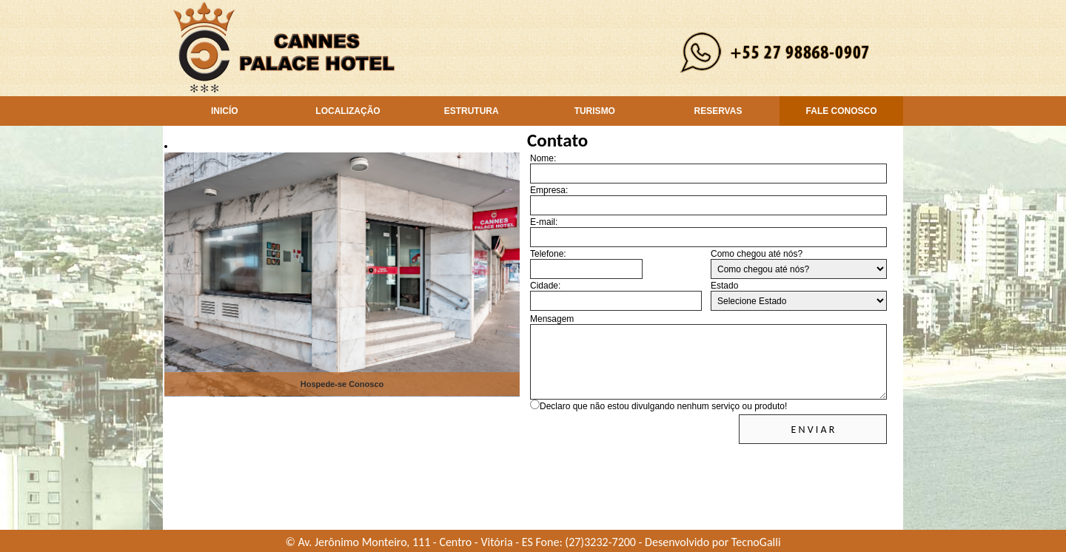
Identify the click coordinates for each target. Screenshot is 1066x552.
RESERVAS (718, 111)
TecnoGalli (756, 542)
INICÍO (224, 111)
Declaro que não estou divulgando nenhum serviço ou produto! (663, 406)
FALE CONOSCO (841, 111)
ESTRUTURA (471, 111)
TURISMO (594, 111)
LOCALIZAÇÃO (347, 111)
